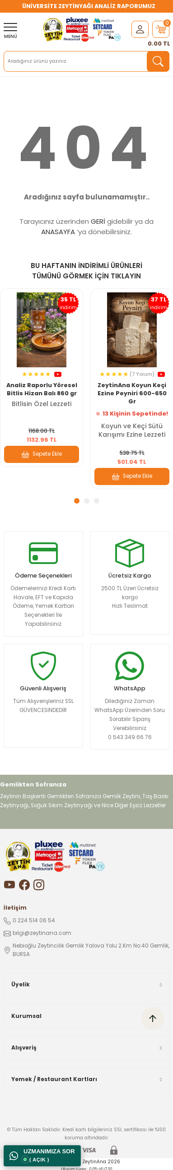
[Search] (86, 61)
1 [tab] (76, 501)
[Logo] (83, 29)
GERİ (98, 221)
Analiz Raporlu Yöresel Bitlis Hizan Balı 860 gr (41, 389)
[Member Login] (140, 29)
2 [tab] (86, 501)
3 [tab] (96, 501)
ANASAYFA (58, 231)
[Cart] (160, 29)
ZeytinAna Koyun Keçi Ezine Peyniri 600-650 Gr (132, 393)
